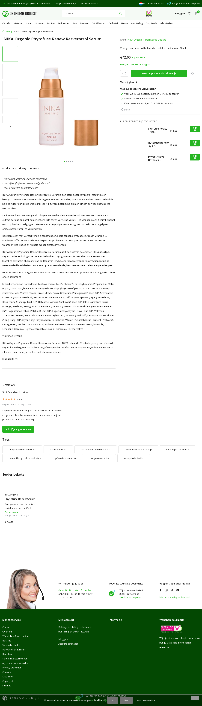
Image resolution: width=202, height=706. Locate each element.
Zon (75, 23)
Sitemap (6, 685)
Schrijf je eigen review (18, 429)
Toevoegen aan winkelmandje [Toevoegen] (159, 73)
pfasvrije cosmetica (66, 458)
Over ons (7, 631)
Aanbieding (137, 23)
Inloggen (63, 639)
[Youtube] (177, 590)
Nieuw (124, 23)
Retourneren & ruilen (13, 649)
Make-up (18, 23)
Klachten (7, 654)
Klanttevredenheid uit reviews (146, 103)
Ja (112, 700)
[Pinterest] (172, 590)
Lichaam (39, 23)
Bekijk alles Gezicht (155, 39)
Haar (29, 23)
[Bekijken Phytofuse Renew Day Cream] (132, 144)
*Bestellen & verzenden (15, 636)
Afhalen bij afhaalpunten (138, 98)
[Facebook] (160, 590)
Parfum (51, 23)
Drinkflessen (98, 23)
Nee (126, 700)
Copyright (7, 680)
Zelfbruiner (64, 23)
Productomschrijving (14, 168)
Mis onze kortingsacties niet (174, 597)
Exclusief (113, 23)
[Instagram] (166, 590)
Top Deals (151, 23)
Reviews (34, 168)
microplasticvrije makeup (138, 449)
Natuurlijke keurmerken (14, 658)
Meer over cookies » (146, 700)
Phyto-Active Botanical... (156, 158)
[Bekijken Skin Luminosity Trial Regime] (133, 130)
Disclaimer (8, 676)
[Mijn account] (180, 13)
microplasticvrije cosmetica (95, 449)
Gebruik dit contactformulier (75, 590)
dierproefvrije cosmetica (22, 449)
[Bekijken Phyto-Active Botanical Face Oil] (133, 159)
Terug (7, 31)
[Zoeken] (93, 13)
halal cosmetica (58, 449)
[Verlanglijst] (189, 13)
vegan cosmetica (100, 458)
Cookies (6, 671)
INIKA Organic (134, 39)
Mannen (84, 23)
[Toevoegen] (195, 129)
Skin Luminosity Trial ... (157, 130)
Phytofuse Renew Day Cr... (158, 144)
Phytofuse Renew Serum (20, 499)
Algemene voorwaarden (15, 662)
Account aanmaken (68, 643)
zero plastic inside (133, 458)
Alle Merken (166, 23)
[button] (64, 161)
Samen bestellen (11, 645)
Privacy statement (12, 667)
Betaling (6, 640)
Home (17, 31)
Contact (6, 627)
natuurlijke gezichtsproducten (25, 458)
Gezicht (6, 23)
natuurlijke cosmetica (177, 449)
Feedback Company (189, 3)
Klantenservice (156, 3)
